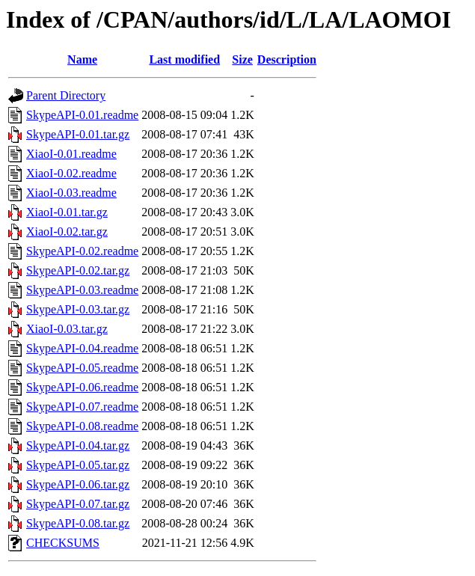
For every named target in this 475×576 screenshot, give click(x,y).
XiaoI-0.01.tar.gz (67, 212)
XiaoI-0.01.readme (71, 153)
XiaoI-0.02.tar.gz (67, 231)
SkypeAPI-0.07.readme (82, 406)
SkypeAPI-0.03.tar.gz (77, 309)
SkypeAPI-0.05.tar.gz (77, 465)
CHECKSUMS (62, 542)
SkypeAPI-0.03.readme (82, 290)
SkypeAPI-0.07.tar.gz (77, 503)
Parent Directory (65, 95)
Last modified (184, 59)
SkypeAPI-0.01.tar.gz (77, 134)
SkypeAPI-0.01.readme (82, 114)
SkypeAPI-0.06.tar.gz (77, 484)
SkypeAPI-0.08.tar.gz (77, 523)
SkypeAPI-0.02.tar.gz (77, 270)
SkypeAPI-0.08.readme (82, 426)
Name (82, 59)
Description (286, 59)
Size (242, 59)
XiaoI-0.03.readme (71, 192)
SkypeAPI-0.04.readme (82, 348)
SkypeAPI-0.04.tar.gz (77, 445)
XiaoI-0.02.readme (71, 173)
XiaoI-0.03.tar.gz (67, 328)
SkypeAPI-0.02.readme (82, 251)
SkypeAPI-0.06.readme (82, 387)
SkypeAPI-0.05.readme (82, 367)
